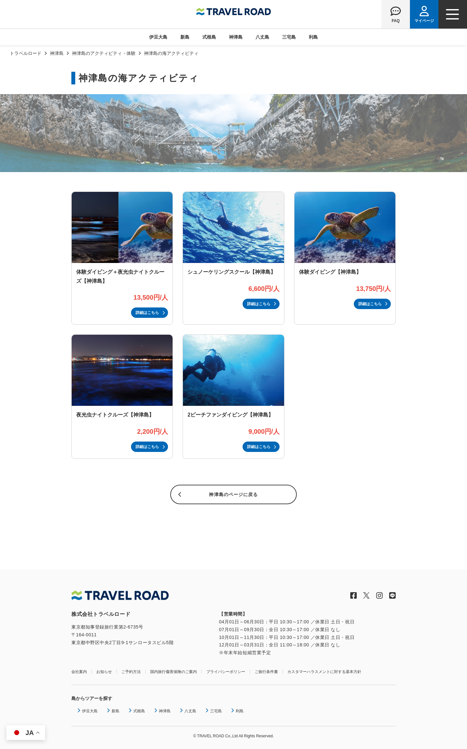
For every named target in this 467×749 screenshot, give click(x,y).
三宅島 (289, 37)
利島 (313, 37)
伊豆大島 (158, 37)
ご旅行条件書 (266, 671)
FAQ (396, 21)
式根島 (209, 37)
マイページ (424, 21)
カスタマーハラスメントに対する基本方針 (324, 671)
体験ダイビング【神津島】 (330, 272)
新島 (184, 37)
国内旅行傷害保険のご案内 (173, 671)
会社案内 (79, 671)
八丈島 (262, 37)
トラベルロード (26, 53)
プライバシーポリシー (225, 671)
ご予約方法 (131, 671)
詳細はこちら (147, 312)
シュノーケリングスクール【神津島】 (231, 272)
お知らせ (104, 671)
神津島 (236, 37)
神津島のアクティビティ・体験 (104, 53)
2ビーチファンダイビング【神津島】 (230, 415)
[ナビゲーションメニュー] (453, 14)
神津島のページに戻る (233, 494)
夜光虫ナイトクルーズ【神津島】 (115, 415)
